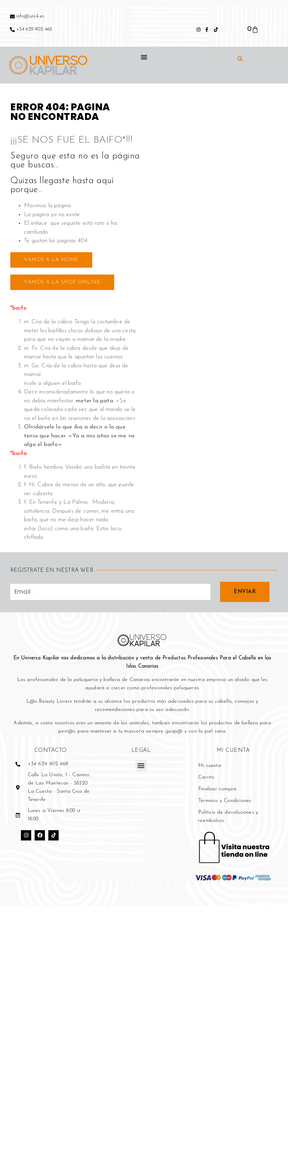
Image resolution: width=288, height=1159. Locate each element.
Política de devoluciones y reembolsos (228, 816)
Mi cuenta (209, 765)
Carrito (206, 777)
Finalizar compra (217, 789)
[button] (240, 59)
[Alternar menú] (144, 57)
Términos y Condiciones (224, 800)
